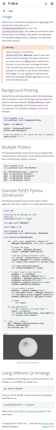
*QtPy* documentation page (30, 411)
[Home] (4, 11)
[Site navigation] (4, 4)
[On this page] (52, 4)
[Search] (46, 4)
